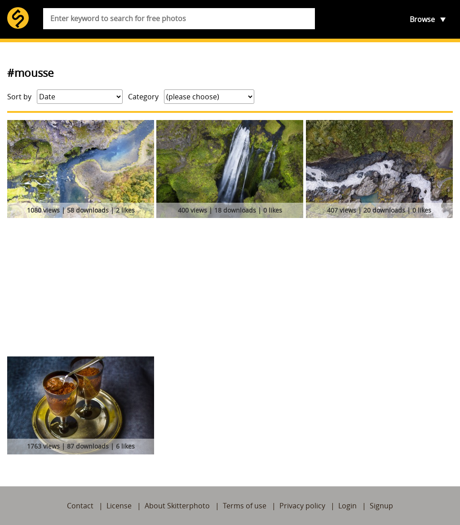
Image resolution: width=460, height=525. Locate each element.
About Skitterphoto (177, 506)
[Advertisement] (230, 289)
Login (347, 506)
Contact (80, 506)
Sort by (19, 97)
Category (143, 97)
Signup (381, 506)
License (119, 506)
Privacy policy (302, 506)
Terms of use (244, 506)
